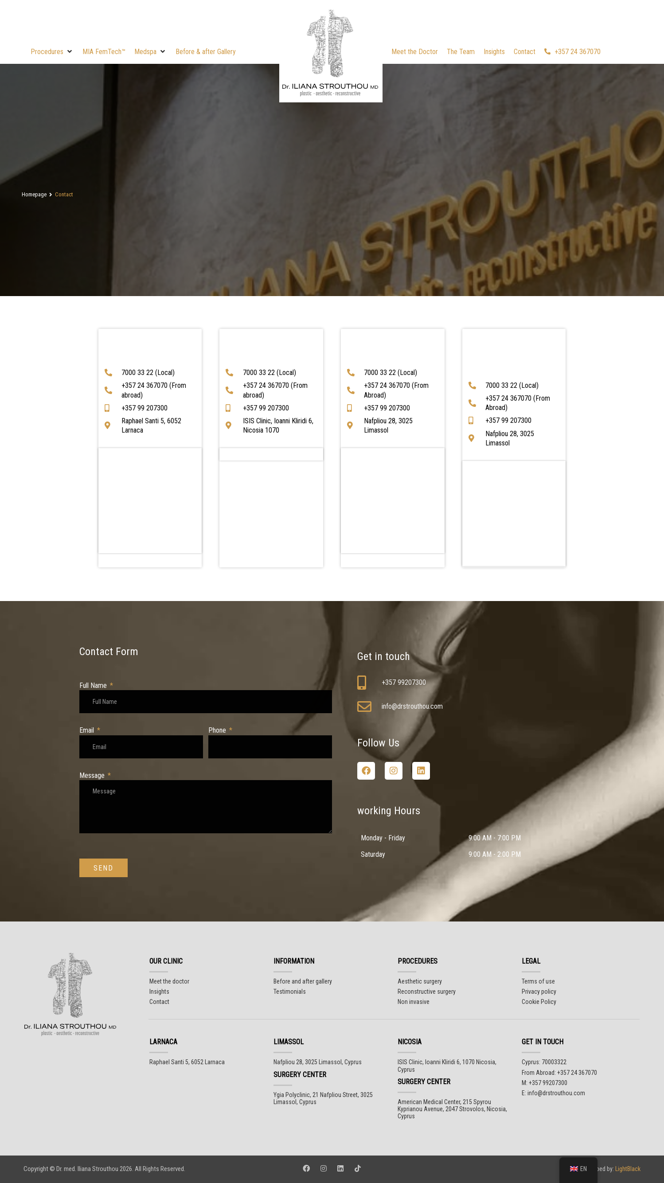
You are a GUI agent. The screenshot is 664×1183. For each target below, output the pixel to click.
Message (92, 775)
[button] (52, 52)
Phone (218, 730)
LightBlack (627, 1168)
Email (87, 730)
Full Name (94, 685)
